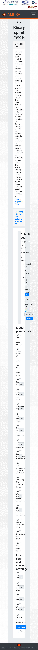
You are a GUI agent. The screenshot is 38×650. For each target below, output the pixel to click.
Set (27, 295)
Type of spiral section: (17, 339)
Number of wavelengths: (17, 618)
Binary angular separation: (17, 443)
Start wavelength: (17, 597)
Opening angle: (17, 382)
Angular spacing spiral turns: (17, 394)
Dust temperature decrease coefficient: (17, 468)
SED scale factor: (17, 546)
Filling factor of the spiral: (17, 355)
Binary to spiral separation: (17, 430)
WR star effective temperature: (17, 496)
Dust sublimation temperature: (17, 455)
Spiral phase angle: (17, 417)
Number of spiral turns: (17, 370)
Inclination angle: (17, 406)
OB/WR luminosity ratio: (17, 523)
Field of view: (17, 586)
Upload (29, 318)
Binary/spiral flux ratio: (17, 535)
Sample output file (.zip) (18, 201)
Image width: (17, 575)
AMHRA (11, 14)
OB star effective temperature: (17, 510)
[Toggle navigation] (33, 14)
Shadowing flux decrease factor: (17, 482)
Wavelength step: (17, 607)
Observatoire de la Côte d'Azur (28, 647)
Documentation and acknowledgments (18, 218)
